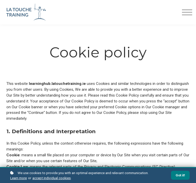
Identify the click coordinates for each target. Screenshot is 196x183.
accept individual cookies (51, 178)
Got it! (180, 175)
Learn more (18, 178)
